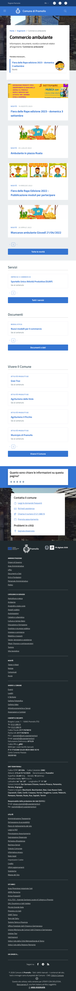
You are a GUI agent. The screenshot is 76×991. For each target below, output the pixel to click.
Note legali (12, 856)
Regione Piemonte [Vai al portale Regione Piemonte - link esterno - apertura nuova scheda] (14, 3)
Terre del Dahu (13, 918)
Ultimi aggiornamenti (16, 867)
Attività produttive (20, 376)
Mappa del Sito (13, 874)
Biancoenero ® (22, 984)
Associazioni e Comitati (17, 712)
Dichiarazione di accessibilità (19, 822)
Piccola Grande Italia (16, 907)
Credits (10, 863)
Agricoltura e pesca (15, 598)
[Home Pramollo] (29, 11)
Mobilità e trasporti (15, 636)
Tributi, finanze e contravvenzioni (20, 643)
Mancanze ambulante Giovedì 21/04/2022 (36, 232)
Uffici (10, 569)
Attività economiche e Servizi (19, 708)
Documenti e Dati (14, 573)
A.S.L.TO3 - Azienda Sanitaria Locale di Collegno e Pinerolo (30, 899)
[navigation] (4, 10)
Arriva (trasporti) (14, 895)
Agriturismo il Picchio (21, 417)
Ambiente (12, 602)
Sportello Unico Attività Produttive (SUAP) (31, 281)
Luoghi (10, 693)
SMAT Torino (12, 914)
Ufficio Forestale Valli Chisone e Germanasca (25, 925)
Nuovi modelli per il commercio (26, 329)
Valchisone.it (13, 937)
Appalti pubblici (14, 609)
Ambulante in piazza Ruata (26, 153)
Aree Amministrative (16, 566)
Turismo (11, 647)
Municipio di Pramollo (22, 435)
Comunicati (12, 672)
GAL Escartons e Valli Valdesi (19, 903)
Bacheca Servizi (14, 844)
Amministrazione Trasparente (19, 818)
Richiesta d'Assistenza (16, 841)
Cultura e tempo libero (16, 620)
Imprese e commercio (21, 277)
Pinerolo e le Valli (14, 910)
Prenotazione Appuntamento (19, 833)
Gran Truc (15, 381)
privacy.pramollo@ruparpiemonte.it (26, 803)
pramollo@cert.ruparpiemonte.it (25, 735)
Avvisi (10, 675)
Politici (10, 584)
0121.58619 (16, 724)
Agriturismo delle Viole (22, 399)
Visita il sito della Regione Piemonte (22, 944)
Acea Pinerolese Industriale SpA (20, 888)
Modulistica (16, 324)
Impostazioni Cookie (15, 859)
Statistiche (12, 871)
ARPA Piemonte (14, 892)
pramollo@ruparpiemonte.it (23, 738)
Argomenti (21, 30)
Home (12, 30)
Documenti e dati (38, 347)
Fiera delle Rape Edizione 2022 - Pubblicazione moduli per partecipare (33, 193)
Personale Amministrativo (18, 581)
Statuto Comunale (15, 848)
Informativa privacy (15, 852)
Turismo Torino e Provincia (18, 922)
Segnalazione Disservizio (17, 837)
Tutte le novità (38, 251)
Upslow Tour (12, 933)
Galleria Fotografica (15, 700)
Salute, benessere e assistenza (20, 639)
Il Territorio (12, 697)
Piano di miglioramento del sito (20, 826)
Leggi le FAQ (13, 829)
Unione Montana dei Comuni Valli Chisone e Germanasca (30, 929)
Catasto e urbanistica (16, 617)
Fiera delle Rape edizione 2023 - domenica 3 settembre (33, 64)
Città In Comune (57, 975)
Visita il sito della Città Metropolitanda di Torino (26, 941)
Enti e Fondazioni (14, 577)
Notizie (10, 668)
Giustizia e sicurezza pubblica (19, 628)
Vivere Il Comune (38, 453)
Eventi (10, 689)
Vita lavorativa (13, 651)
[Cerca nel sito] (65, 11)
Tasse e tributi (13, 664)
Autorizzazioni (13, 613)
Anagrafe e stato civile (16, 605)
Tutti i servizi (38, 300)
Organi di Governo (15, 562)
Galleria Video (13, 704)
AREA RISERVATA (36, 987)
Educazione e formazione (17, 624)
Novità (14, 106)
